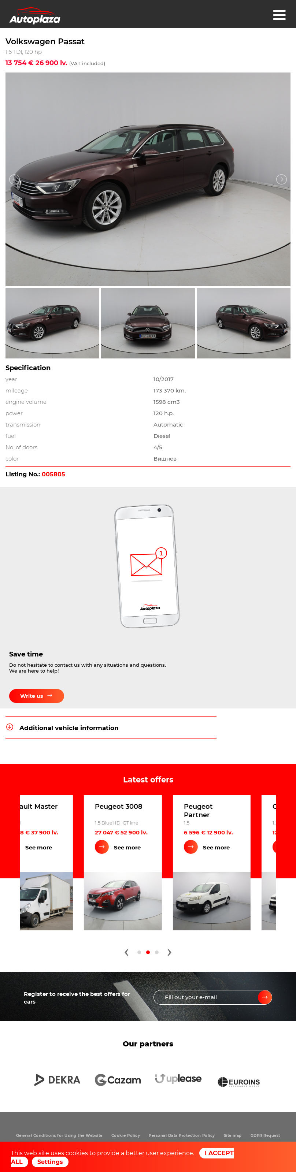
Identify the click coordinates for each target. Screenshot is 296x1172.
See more (64, 847)
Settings (50, 1161)
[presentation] (126, 950)
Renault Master (146, 806)
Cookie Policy (125, 1135)
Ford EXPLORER (59, 806)
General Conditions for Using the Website (59, 1135)
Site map (233, 1135)
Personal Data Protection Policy (182, 1135)
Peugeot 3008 (233, 806)
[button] (139, 952)
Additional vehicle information (62, 728)
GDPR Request (265, 1135)
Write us (36, 699)
